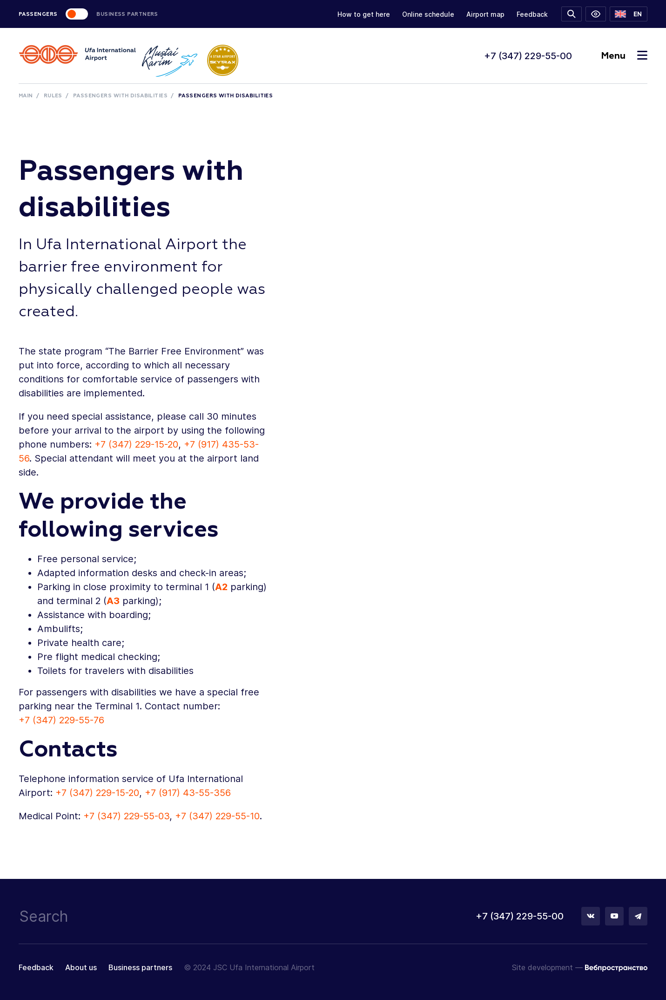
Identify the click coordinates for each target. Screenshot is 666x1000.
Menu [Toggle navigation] (624, 56)
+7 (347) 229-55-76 (61, 720)
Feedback (532, 14)
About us (81, 967)
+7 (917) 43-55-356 (188, 792)
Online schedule (428, 14)
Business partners (140, 967)
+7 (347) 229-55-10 (217, 816)
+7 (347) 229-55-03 (126, 816)
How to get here (363, 14)
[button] (628, 14)
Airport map (485, 14)
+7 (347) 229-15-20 (136, 444)
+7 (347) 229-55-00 (528, 55)
